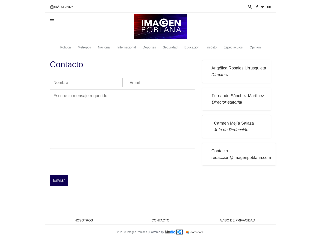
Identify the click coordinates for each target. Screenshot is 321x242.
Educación (191, 47)
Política (65, 47)
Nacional (104, 47)
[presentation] (85, 160)
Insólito (211, 47)
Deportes (149, 47)
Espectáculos (233, 47)
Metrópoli (84, 47)
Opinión (255, 47)
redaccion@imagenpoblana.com (241, 157)
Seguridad (170, 47)
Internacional (126, 47)
